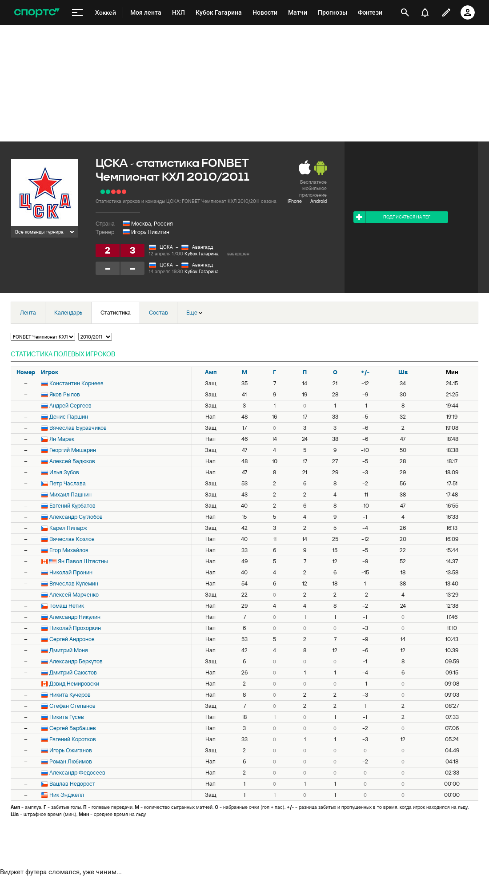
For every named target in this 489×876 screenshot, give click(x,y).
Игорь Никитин (150, 232)
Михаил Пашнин (70, 494)
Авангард (202, 247)
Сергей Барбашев (72, 728)
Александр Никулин (74, 617)
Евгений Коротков (72, 739)
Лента (28, 312)
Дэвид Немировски (74, 683)
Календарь (68, 312)
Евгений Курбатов (72, 505)
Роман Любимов (70, 761)
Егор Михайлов (68, 550)
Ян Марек (61, 439)
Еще (194, 312)
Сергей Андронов (72, 639)
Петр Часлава (67, 483)
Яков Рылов (64, 394)
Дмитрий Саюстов (73, 672)
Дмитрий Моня (68, 650)
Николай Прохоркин (75, 628)
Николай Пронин (70, 572)
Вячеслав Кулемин (73, 583)
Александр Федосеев (77, 772)
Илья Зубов (64, 472)
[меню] (77, 13)
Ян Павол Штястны (83, 561)
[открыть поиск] (405, 12)
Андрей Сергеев (70, 405)
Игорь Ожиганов (70, 750)
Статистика (115, 312)
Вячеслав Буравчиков (78, 428)
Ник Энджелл (66, 795)
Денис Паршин (68, 416)
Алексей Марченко (74, 594)
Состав (158, 312)
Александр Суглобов (76, 517)
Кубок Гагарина (201, 253)
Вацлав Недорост (72, 783)
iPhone (295, 201)
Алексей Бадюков (72, 461)
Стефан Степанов (72, 706)
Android (318, 201)
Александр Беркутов (76, 661)
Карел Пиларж (68, 528)
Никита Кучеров (70, 694)
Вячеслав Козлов (72, 539)
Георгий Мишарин (72, 450)
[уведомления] (425, 12)
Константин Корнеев (76, 383)
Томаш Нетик (66, 606)
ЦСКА (166, 247)
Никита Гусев (66, 717)
